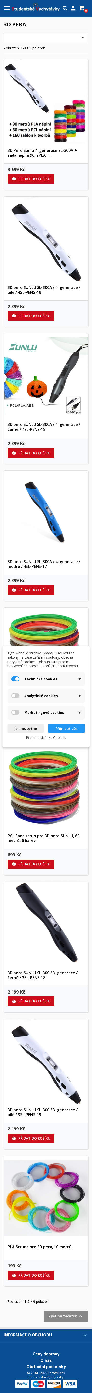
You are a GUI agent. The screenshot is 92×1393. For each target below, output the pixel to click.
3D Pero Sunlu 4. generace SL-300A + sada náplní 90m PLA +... (42, 153)
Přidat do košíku (31, 179)
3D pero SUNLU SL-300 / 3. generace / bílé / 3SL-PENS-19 (43, 1112)
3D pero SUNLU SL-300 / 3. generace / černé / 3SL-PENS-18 (43, 975)
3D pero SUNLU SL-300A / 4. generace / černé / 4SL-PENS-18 (44, 427)
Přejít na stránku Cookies (46, 737)
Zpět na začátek (66, 1316)
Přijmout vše (66, 728)
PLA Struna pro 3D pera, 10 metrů (39, 1247)
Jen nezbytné (25, 728)
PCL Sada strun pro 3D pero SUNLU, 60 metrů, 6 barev (43, 838)
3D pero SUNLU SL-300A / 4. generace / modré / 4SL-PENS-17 (44, 564)
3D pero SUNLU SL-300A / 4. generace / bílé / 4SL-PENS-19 (44, 290)
